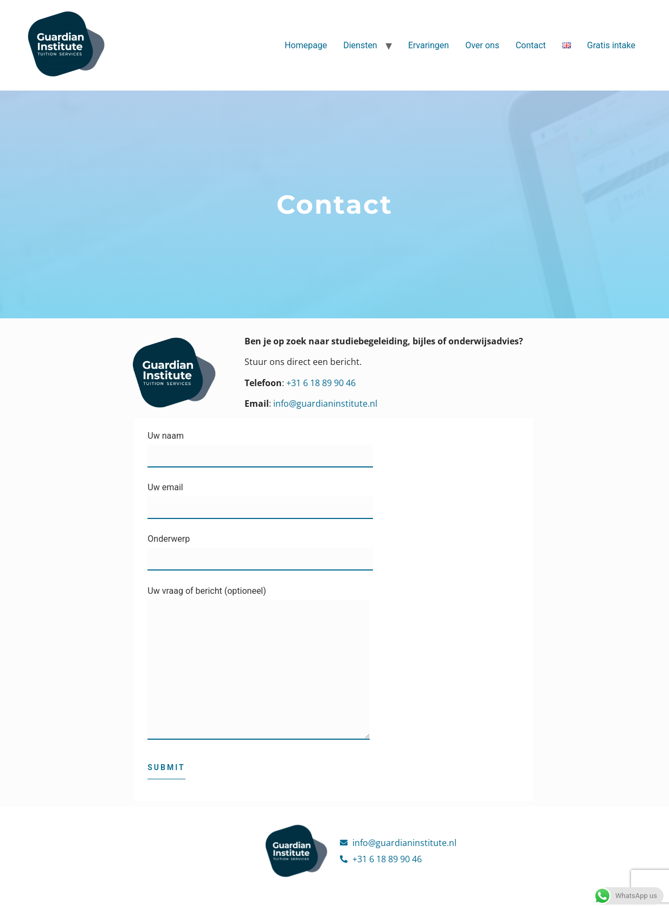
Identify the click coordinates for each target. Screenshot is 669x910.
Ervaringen (428, 45)
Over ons (482, 45)
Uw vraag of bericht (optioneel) (258, 668)
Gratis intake (611, 45)
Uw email (260, 497)
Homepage (306, 45)
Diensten (360, 45)
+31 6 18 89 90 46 (321, 383)
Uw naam (260, 446)
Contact (531, 45)
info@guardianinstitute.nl (325, 403)
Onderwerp (260, 549)
